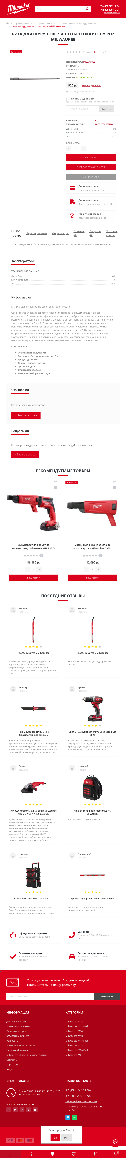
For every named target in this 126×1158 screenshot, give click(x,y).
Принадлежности (23, 23)
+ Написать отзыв (26, 415)
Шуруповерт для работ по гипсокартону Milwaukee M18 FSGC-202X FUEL (33, 548)
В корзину (91, 157)
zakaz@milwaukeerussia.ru (81, 1101)
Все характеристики (104, 122)
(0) (94, 52)
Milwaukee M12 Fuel (76, 1026)
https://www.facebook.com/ (9, 1110)
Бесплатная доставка (91, 953)
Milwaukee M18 (74, 1035)
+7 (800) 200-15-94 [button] (78, 1096)
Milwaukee (89, 61)
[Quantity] (76, 148)
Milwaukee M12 (74, 1021)
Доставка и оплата (89, 186)
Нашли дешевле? (91, 85)
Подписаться (106, 996)
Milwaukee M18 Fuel (76, 1040)
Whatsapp (74, 1117)
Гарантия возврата (30, 953)
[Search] (87, 9)
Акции (9, 1069)
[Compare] (114, 52)
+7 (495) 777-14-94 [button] (78, 1090)
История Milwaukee (17, 1050)
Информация (60, 233)
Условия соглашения (18, 1026)
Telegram (68, 1117)
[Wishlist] (104, 52)
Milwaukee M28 (74, 1045)
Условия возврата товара (20, 1045)
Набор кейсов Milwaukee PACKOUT (33, 898)
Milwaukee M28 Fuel (76, 1050)
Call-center (84, 931)
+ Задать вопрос (25, 454)
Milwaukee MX (73, 1055)
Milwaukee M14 (74, 1031)
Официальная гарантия (33, 933)
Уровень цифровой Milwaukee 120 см (92, 898)
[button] (109, 6)
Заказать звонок (112, 12)
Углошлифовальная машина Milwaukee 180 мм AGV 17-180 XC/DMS (33, 812)
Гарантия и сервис (89, 213)
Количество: (73, 142)
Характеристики (36, 233)
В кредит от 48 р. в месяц (91, 167)
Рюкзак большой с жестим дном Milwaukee (93, 812)
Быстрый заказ (91, 176)
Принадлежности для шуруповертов (78, 23)
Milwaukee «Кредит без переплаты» (26, 1055)
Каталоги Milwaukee (17, 1035)
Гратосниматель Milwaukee (33, 652)
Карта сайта (13, 1064)
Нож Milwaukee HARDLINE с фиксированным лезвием (33, 733)
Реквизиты (12, 1040)
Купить (106, 109)
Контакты (11, 1059)
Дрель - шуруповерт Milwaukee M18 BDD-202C (93, 733)
